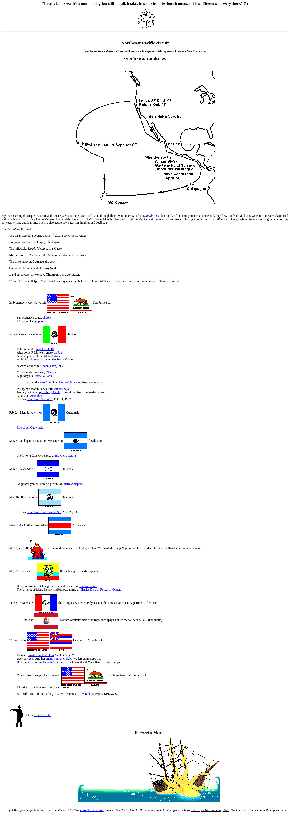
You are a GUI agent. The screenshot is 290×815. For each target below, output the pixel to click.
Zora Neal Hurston (91, 810)
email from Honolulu (41, 655)
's (151, 215)
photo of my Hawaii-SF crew (45, 662)
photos (47, 317)
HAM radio (84, 693)
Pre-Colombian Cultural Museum (60, 382)
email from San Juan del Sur (44, 512)
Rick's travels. (42, 715)
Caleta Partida (51, 356)
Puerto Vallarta (43, 375)
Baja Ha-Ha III (45, 349)
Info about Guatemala (30, 427)
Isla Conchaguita (65, 455)
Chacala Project (51, 366)
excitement (33, 359)
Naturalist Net (88, 586)
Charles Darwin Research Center (100, 589)
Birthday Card (50, 392)
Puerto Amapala (72, 483)
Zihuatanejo (62, 388)
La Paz (58, 352)
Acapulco (36, 395)
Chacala (51, 372)
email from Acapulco (40, 399)
